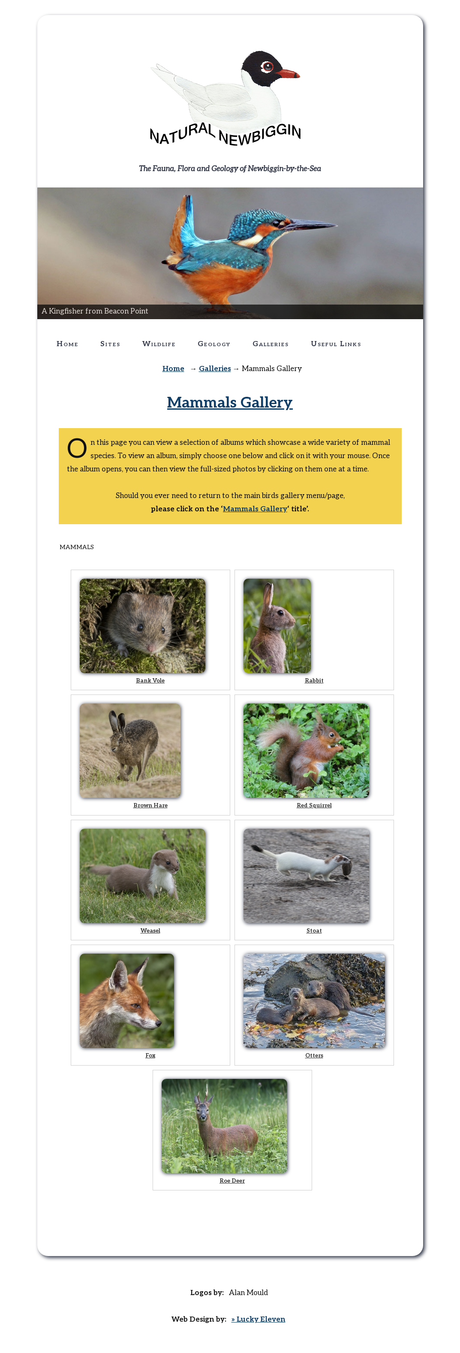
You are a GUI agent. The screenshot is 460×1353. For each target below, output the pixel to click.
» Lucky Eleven (259, 1319)
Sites (110, 344)
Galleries (271, 344)
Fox (150, 1055)
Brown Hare (150, 805)
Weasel (150, 930)
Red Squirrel (314, 805)
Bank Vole (150, 680)
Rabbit (314, 680)
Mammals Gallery (230, 403)
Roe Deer (232, 1181)
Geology (214, 344)
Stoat (314, 930)
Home (67, 344)
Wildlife (159, 344)
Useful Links (336, 344)
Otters (314, 1055)
